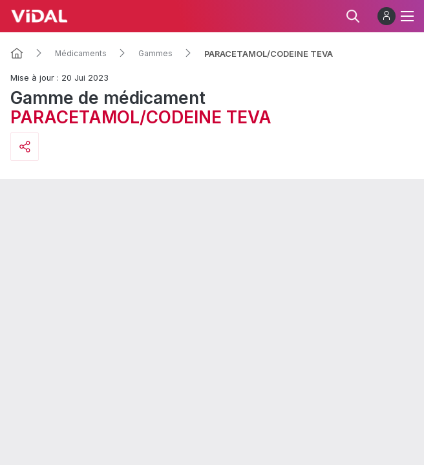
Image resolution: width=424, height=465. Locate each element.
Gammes (155, 53)
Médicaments (81, 53)
